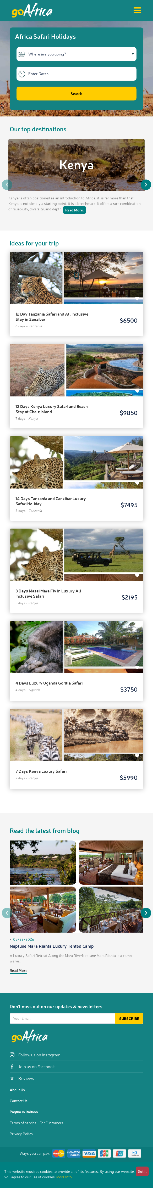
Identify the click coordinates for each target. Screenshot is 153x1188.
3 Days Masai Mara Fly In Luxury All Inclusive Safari (48, 593)
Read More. (74, 210)
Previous (7, 185)
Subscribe (129, 1018)
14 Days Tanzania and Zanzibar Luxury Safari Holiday (50, 501)
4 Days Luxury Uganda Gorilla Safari (49, 683)
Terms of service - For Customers (36, 1122)
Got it (142, 1171)
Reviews (22, 1078)
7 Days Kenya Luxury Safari (41, 771)
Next (146, 185)
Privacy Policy (21, 1133)
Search (76, 93)
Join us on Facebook (32, 1066)
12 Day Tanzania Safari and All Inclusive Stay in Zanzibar (51, 316)
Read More (18, 970)
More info (64, 1177)
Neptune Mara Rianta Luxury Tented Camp (52, 946)
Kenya (76, 164)
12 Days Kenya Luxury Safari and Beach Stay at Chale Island (51, 409)
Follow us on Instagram (35, 1054)
